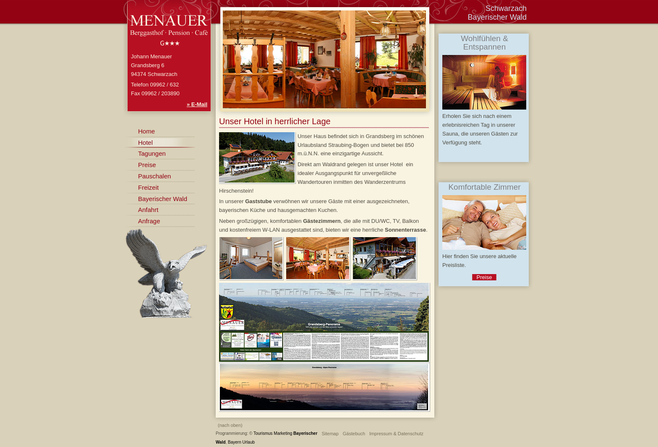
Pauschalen (154, 176)
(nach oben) (230, 425)
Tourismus (263, 433)
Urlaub (249, 442)
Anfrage (149, 221)
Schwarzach (506, 8)
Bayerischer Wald (162, 198)
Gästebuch (354, 433)
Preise (147, 164)
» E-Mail (197, 104)
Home (146, 131)
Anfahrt (148, 209)
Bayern (234, 442)
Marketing (283, 433)
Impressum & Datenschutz (396, 433)
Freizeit (148, 187)
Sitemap (329, 433)
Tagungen (152, 153)
